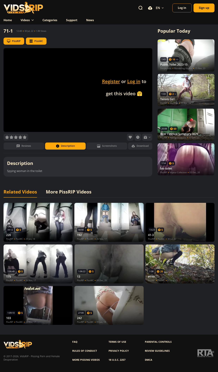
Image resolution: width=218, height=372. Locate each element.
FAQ (74, 341)
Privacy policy (119, 350)
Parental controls (158, 341)
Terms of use (117, 341)
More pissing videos (86, 359)
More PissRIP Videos (68, 192)
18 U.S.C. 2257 (117, 359)
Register (111, 81)
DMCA (148, 359)
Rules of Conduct (84, 350)
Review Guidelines (157, 350)
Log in (133, 81)
